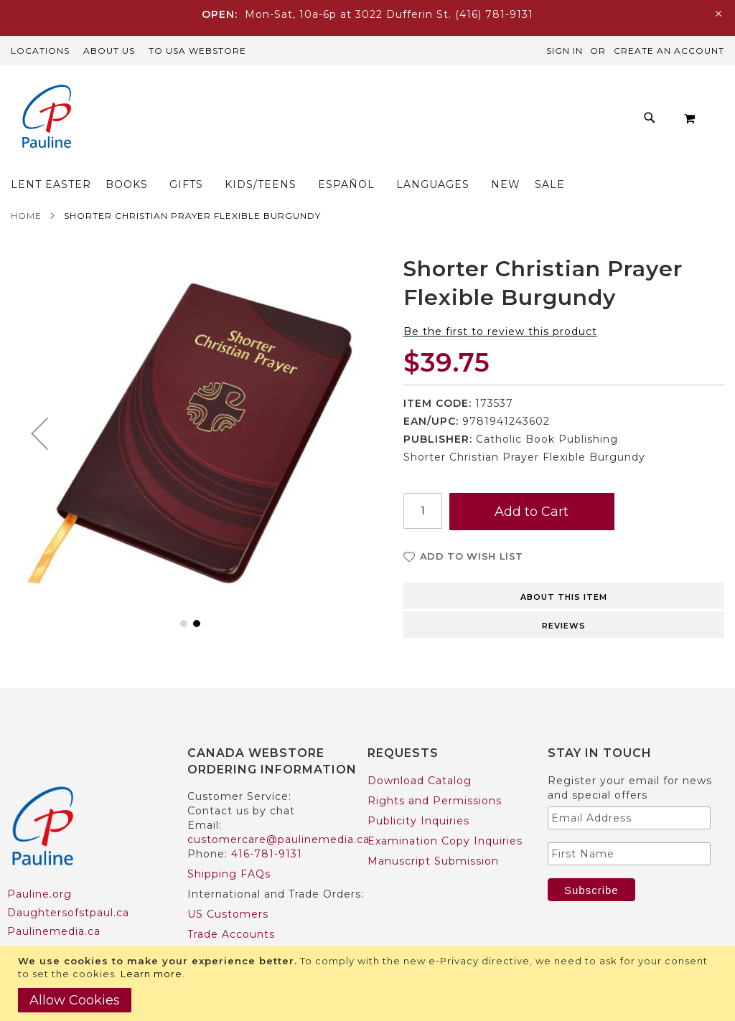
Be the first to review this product (500, 303)
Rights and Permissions (435, 772)
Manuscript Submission (433, 833)
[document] (369, 983)
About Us (109, 50)
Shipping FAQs (229, 845)
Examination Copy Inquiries (445, 812)
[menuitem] (155, 121)
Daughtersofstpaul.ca (68, 884)
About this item (563, 569)
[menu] (406, 121)
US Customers (227, 886)
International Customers (256, 926)
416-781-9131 (266, 825)
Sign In (564, 50)
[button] (39, 405)
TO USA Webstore (197, 50)
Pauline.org (39, 866)
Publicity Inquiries (418, 792)
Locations (40, 50)
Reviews (564, 598)
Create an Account (669, 50)
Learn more (151, 973)
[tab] (563, 566)
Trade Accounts (231, 906)
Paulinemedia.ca (53, 903)
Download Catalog (420, 752)
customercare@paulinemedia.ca (278, 811)
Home (26, 187)
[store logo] (47, 118)
